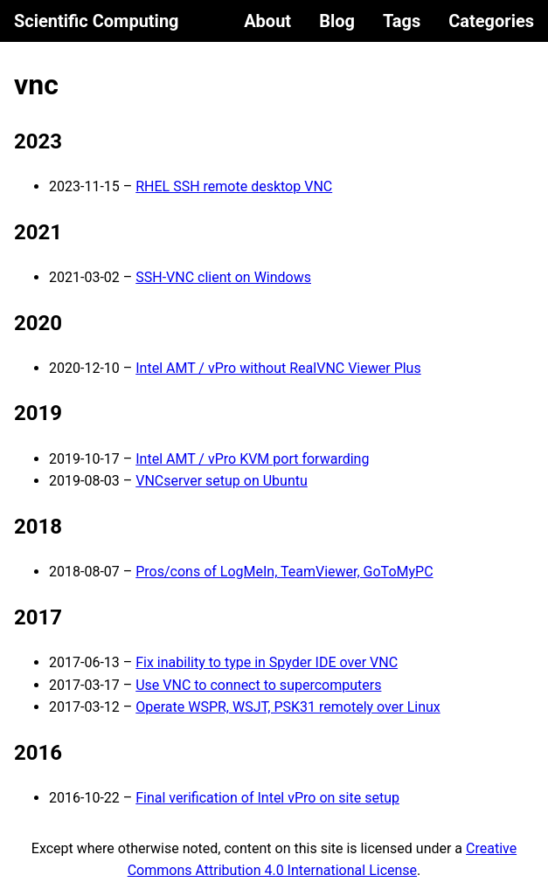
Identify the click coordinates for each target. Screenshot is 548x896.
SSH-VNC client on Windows (223, 277)
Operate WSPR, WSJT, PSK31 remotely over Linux (287, 707)
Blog (337, 20)
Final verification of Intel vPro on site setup (267, 797)
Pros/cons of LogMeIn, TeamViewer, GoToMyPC (284, 571)
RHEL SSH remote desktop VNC (233, 186)
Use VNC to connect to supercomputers (258, 685)
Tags (401, 20)
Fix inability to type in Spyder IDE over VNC (266, 662)
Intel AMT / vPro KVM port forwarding (252, 459)
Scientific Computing (96, 20)
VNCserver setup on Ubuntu (221, 480)
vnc (36, 84)
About (267, 20)
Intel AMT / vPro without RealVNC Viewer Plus (277, 368)
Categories (491, 20)
